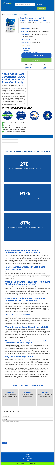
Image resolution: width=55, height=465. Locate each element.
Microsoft (11, 12)
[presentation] (12, 437)
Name (3, 413)
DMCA (27, 460)
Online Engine (25, 50)
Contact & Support (27, 458)
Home (3, 14)
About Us (27, 456)
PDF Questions (25, 48)
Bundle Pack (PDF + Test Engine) (29, 52)
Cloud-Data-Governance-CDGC (19, 14)
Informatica (8, 14)
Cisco (3, 12)
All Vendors (20, 12)
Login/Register (41, 8)
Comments (4, 419)
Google (6, 12)
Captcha (4, 433)
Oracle (16, 12)
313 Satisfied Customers (33, 45)
